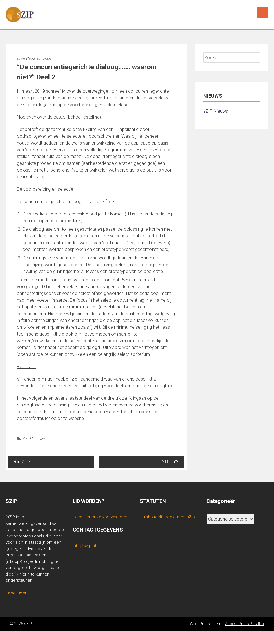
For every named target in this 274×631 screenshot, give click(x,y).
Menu (262, 12)
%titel (22, 461)
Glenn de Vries (38, 58)
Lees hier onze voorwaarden (100, 516)
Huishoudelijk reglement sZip (167, 516)
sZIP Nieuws (215, 111)
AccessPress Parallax (244, 623)
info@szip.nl (84, 545)
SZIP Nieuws (34, 439)
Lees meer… (17, 592)
